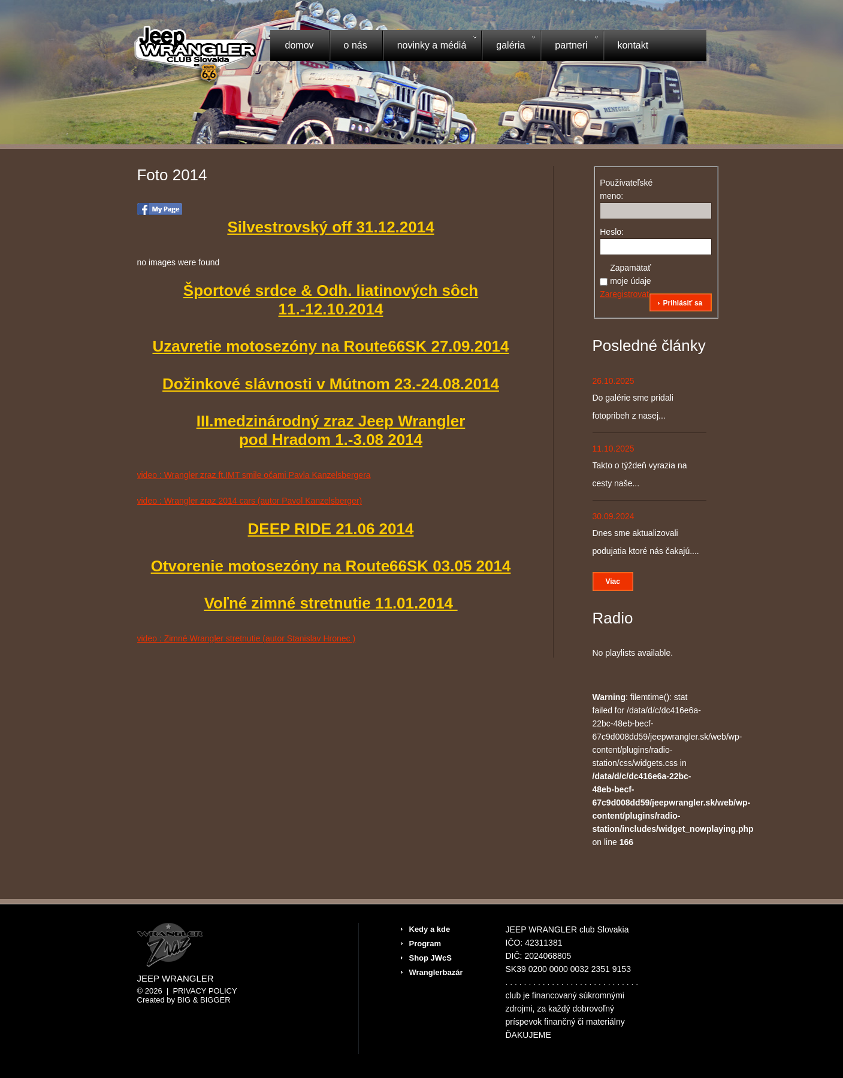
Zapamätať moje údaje (630, 274)
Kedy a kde (430, 929)
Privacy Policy (205, 990)
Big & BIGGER (204, 999)
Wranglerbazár (436, 972)
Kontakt (633, 45)
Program (425, 943)
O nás (355, 45)
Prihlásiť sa (682, 303)
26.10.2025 (613, 381)
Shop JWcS (430, 957)
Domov (299, 45)
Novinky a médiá (429, 47)
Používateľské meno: (621, 189)
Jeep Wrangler (175, 978)
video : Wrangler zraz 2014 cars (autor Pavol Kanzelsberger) (249, 500)
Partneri (568, 47)
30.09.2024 (613, 516)
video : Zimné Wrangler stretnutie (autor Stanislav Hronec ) (246, 638)
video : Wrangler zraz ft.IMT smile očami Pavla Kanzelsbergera (254, 475)
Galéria (508, 47)
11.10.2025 (613, 448)
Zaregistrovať (624, 294)
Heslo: (612, 232)
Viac (613, 581)
